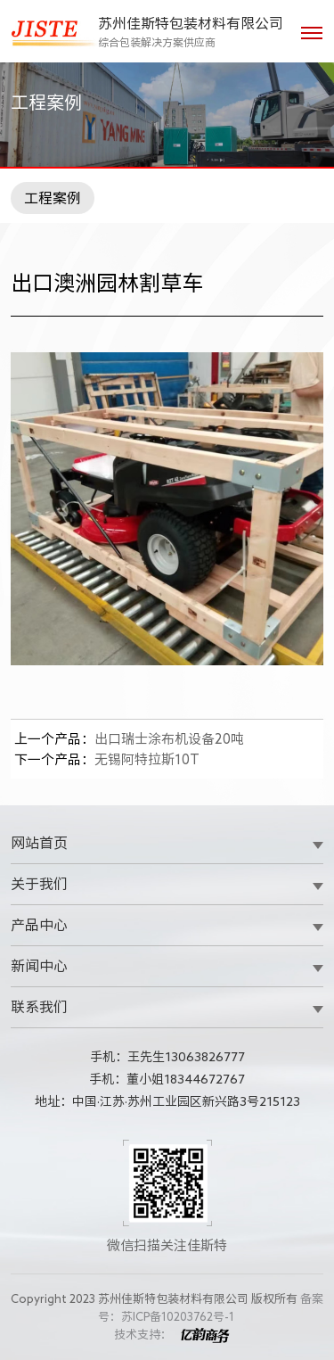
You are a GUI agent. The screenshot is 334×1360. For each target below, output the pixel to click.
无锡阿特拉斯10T (107, 759)
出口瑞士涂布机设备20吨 (129, 739)
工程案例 (52, 198)
